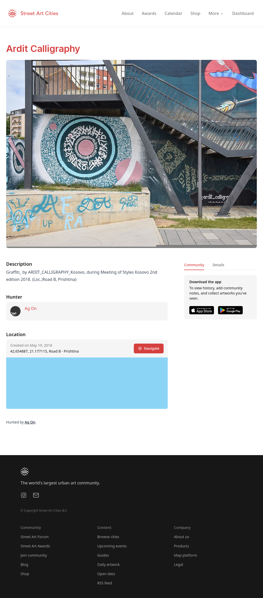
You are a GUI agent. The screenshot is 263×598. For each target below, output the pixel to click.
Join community (34, 555)
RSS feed (104, 583)
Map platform (185, 555)
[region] (87, 383)
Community (194, 264)
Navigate (148, 348)
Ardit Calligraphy (43, 48)
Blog (24, 564)
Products (181, 546)
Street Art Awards (35, 546)
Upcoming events (112, 546)
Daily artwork (108, 564)
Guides (103, 555)
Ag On (31, 308)
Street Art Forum (35, 536)
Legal (178, 564)
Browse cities (108, 536)
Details (218, 264)
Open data (106, 573)
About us (181, 536)
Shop (25, 573)
